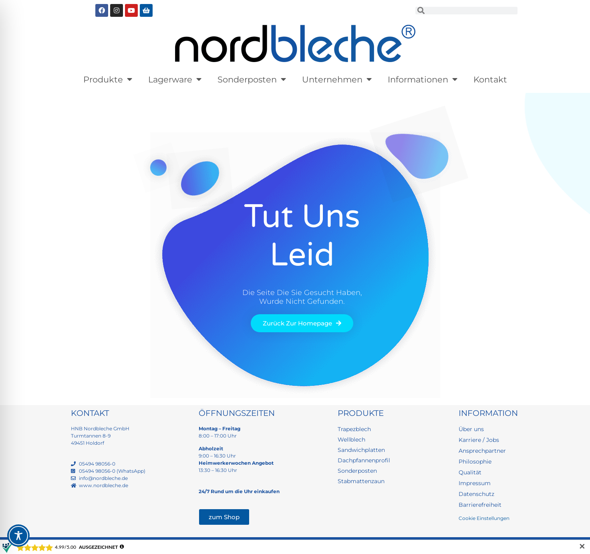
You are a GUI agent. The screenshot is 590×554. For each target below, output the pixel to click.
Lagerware (174, 79)
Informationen (422, 79)
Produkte (107, 79)
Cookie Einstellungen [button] (484, 518)
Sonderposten (251, 79)
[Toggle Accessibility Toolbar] (18, 535)
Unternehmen (337, 79)
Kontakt (490, 79)
